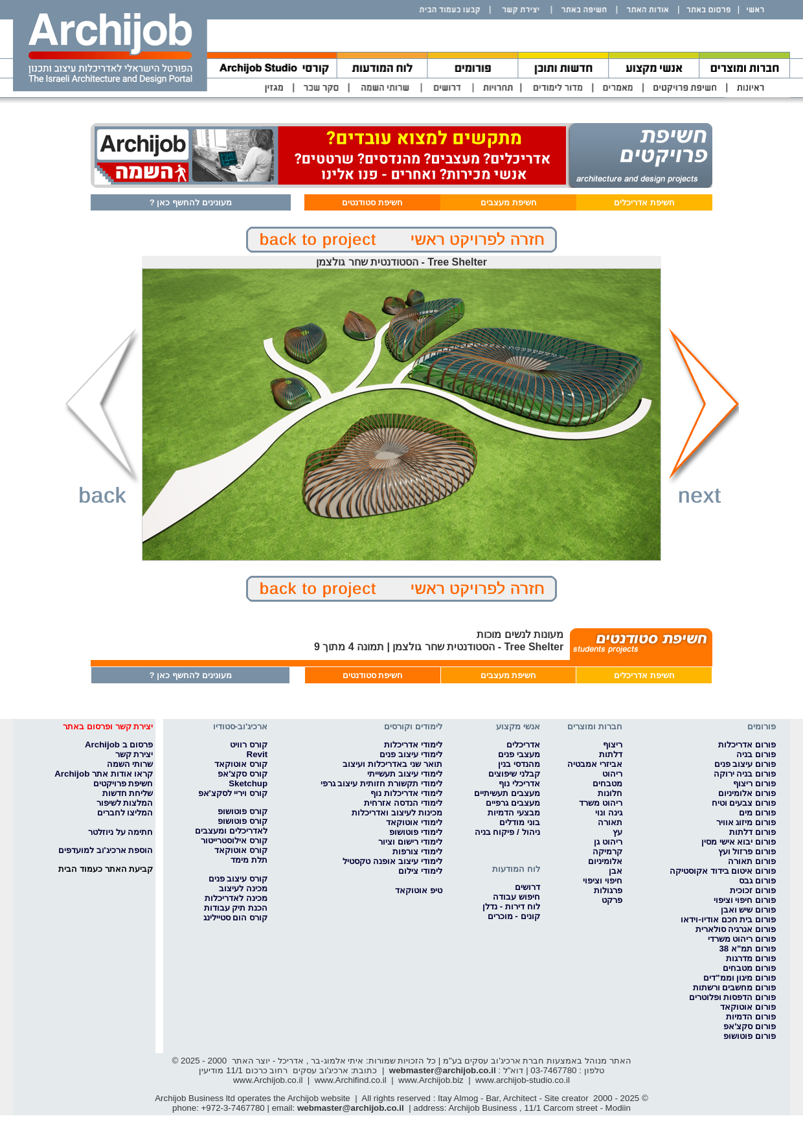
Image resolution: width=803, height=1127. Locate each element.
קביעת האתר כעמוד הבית (105, 869)
